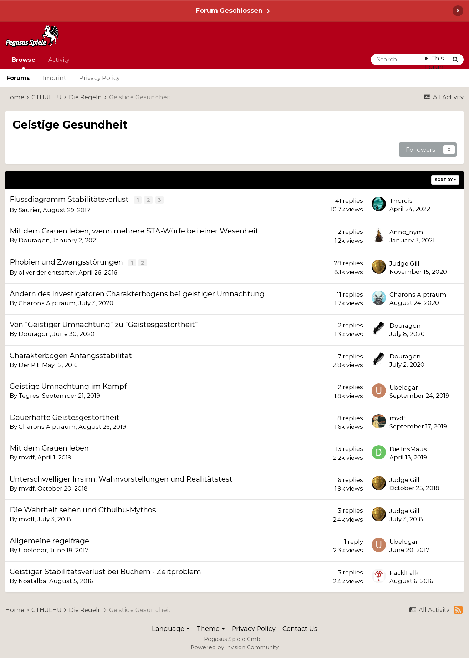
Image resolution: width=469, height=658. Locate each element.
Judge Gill (404, 262)
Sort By (445, 179)
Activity (59, 59)
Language (171, 628)
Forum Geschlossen (229, 10)
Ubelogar (403, 386)
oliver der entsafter (47, 271)
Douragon (34, 239)
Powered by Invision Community (234, 646)
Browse (23, 62)
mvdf (397, 417)
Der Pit (29, 363)
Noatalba (32, 580)
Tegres (29, 394)
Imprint (54, 77)
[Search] (398, 59)
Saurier (29, 209)
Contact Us (299, 628)
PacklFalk (403, 572)
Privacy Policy (99, 77)
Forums (18, 77)
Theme (211, 628)
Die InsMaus (408, 448)
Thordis (401, 200)
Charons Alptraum (47, 302)
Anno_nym (406, 231)
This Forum (435, 63)
